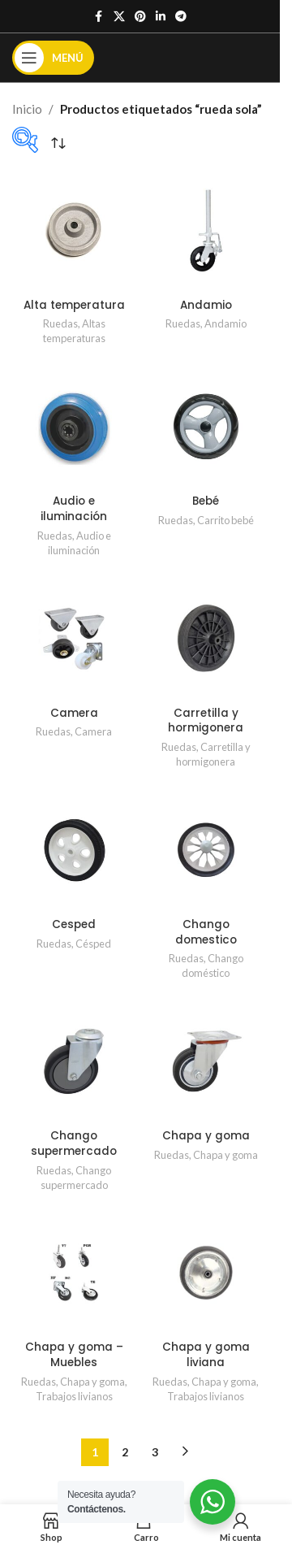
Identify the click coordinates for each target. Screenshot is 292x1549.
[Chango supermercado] (74, 1061)
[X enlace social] (119, 17)
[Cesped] (74, 850)
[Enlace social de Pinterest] (140, 17)
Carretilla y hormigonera (205, 720)
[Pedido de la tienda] (58, 144)
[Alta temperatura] (74, 230)
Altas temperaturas (74, 331)
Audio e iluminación (74, 508)
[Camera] (74, 638)
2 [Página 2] (125, 1452)
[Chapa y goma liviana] (206, 1273)
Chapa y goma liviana (206, 1354)
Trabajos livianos (74, 1396)
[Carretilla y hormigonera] (206, 638)
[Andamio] (206, 230)
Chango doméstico (212, 965)
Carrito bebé (225, 520)
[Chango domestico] (206, 850)
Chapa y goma (206, 1135)
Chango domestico (206, 932)
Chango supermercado (74, 1143)
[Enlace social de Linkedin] (160, 17)
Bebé (205, 501)
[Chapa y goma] (206, 1061)
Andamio (206, 305)
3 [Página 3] (155, 1452)
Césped (93, 943)
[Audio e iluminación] (74, 426)
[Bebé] (206, 426)
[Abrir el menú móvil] (53, 57)
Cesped (74, 924)
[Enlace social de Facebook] (99, 17)
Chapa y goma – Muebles (74, 1354)
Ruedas (60, 323)
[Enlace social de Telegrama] (180, 17)
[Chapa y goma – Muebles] (74, 1273)
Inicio (27, 109)
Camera (74, 713)
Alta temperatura (74, 305)
